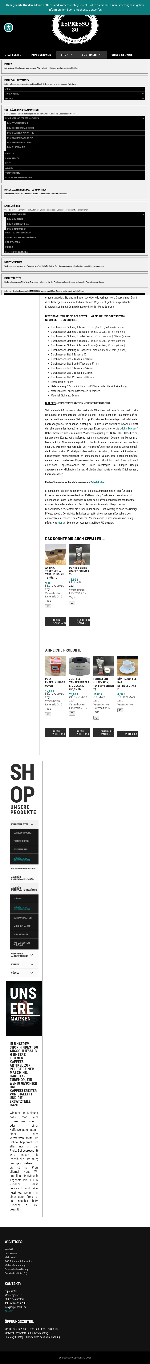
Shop (66, 54)
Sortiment (92, 54)
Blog (8, 62)
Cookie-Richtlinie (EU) (16, 1273)
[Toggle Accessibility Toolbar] (8, 27)
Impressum (11, 1253)
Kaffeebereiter (122, 236)
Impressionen (41, 54)
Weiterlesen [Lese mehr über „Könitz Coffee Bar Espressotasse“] (132, 734)
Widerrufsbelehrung (15, 1265)
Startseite (13, 54)
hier (60, 522)
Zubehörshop (101, 239)
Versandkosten (126, 122)
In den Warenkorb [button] (59, 621)
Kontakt (9, 1249)
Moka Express (129, 428)
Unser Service (122, 54)
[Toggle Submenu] (32, 824)
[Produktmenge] (98, 185)
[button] (83, 98)
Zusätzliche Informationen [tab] (88, 265)
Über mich (28, 62)
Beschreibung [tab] (54, 265)
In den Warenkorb (120, 186)
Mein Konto (11, 1257)
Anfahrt (9, 1311)
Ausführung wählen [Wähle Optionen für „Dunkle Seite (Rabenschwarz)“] (83, 621)
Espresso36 (65, 1357)
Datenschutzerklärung (16, 1269)
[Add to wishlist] (96, 198)
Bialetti (113, 232)
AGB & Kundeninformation (18, 1261)
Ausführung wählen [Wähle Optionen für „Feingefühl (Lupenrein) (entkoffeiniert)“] (108, 733)
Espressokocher (122, 250)
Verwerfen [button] (95, 9)
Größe (98, 172)
